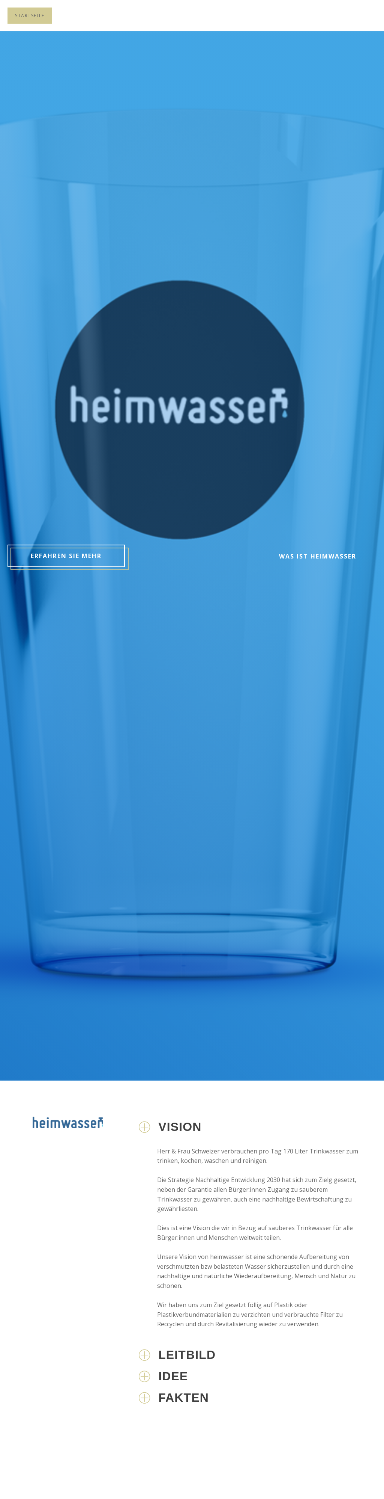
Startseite (29, 15)
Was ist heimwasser (317, 556)
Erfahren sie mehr (66, 556)
